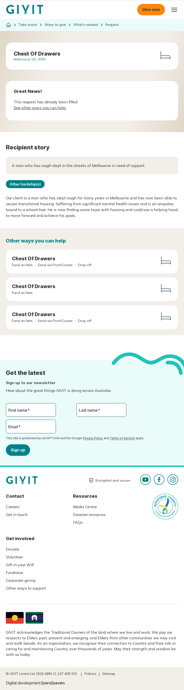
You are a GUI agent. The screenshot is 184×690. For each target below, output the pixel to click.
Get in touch (17, 514)
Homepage (24, 10)
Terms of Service (122, 438)
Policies (90, 673)
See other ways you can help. (40, 107)
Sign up (18, 449)
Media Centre (85, 506)
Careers (13, 506)
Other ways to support (26, 588)
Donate (12, 549)
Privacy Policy (93, 438)
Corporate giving (20, 580)
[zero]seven (53, 682)
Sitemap (108, 673)
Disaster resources (89, 514)
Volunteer (14, 556)
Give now (151, 9)
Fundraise (14, 572)
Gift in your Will (20, 564)
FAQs (78, 522)
